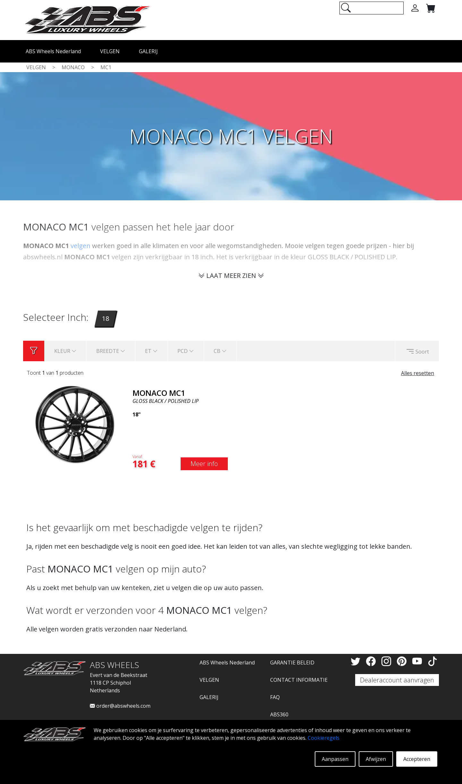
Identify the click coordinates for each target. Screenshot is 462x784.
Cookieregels (323, 737)
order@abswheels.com (120, 705)
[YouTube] (418, 661)
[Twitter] (356, 661)
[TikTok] (432, 661)
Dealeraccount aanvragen (397, 680)
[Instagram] (387, 661)
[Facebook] (372, 661)
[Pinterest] (403, 661)
